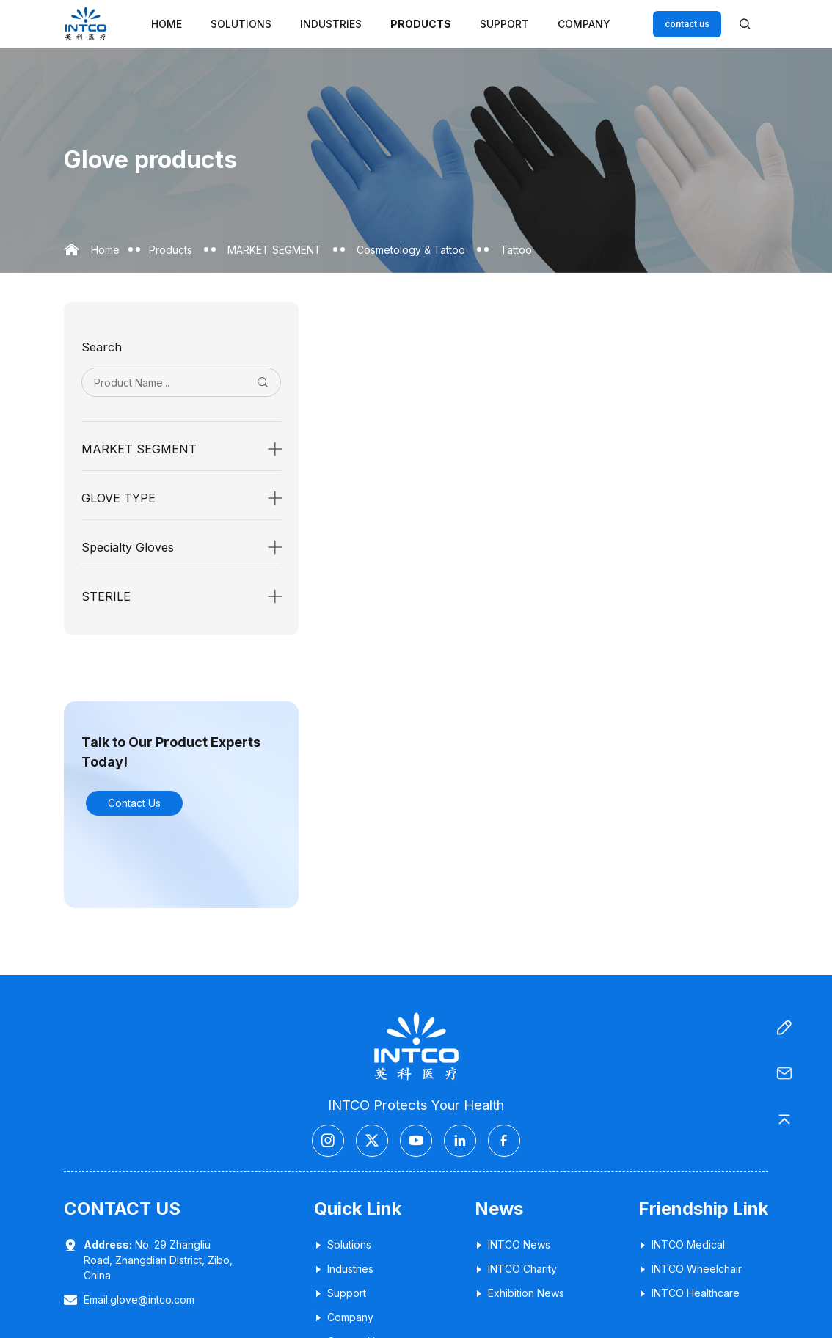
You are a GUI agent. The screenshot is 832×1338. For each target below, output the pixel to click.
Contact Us (134, 803)
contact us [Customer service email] (687, 23)
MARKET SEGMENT (274, 250)
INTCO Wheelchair (690, 1268)
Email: (139, 1299)
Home (166, 24)
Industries (331, 24)
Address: (108, 1244)
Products (420, 24)
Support (504, 24)
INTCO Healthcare (689, 1293)
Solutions (241, 24)
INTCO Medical (681, 1244)
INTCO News (512, 1244)
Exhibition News (519, 1293)
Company (584, 24)
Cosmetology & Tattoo (411, 250)
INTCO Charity (516, 1268)
